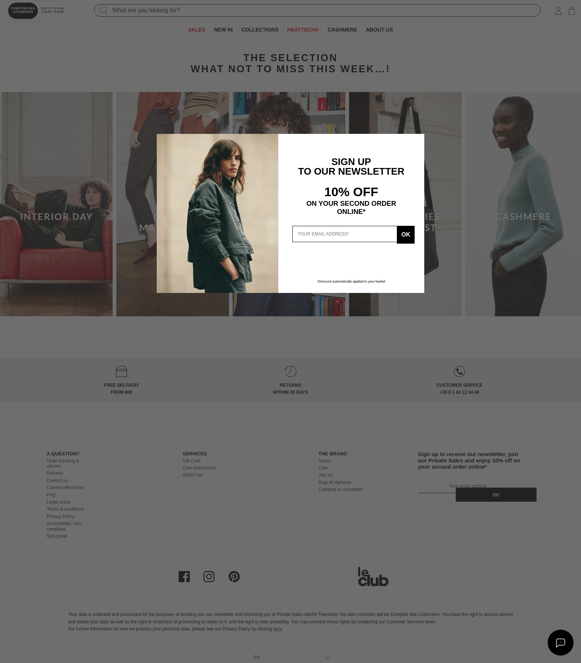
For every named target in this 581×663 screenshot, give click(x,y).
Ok (402, 234)
